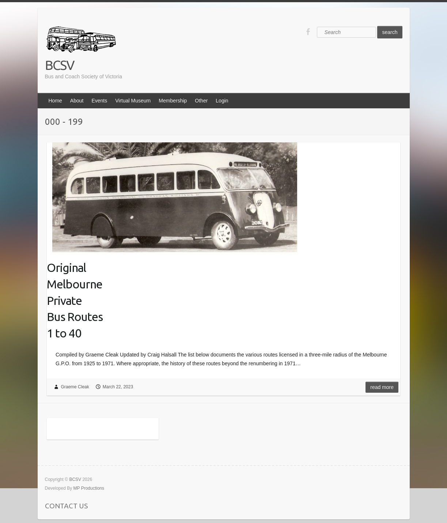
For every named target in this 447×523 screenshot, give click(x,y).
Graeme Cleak (75, 386)
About (77, 101)
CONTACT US (66, 506)
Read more (382, 387)
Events (99, 101)
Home (55, 101)
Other (201, 101)
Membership (173, 101)
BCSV (59, 64)
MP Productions (89, 488)
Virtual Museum (133, 101)
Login (222, 101)
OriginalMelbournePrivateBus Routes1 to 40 (75, 300)
